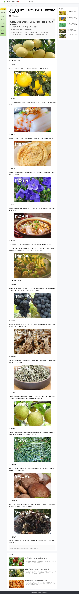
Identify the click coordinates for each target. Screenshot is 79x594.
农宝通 (12, 5)
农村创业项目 (15, 1)
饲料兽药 (3, 23)
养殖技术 (3, 12)
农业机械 (3, 30)
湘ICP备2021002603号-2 (44, 592)
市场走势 (3, 19)
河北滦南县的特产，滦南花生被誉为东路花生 (36, 580)
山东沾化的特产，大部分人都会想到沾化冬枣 (36, 558)
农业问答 (31, 1)
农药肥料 (3, 26)
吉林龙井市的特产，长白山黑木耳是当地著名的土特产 (38, 569)
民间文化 (3, 33)
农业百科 (23, 1)
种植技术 (3, 16)
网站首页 (3, 9)
